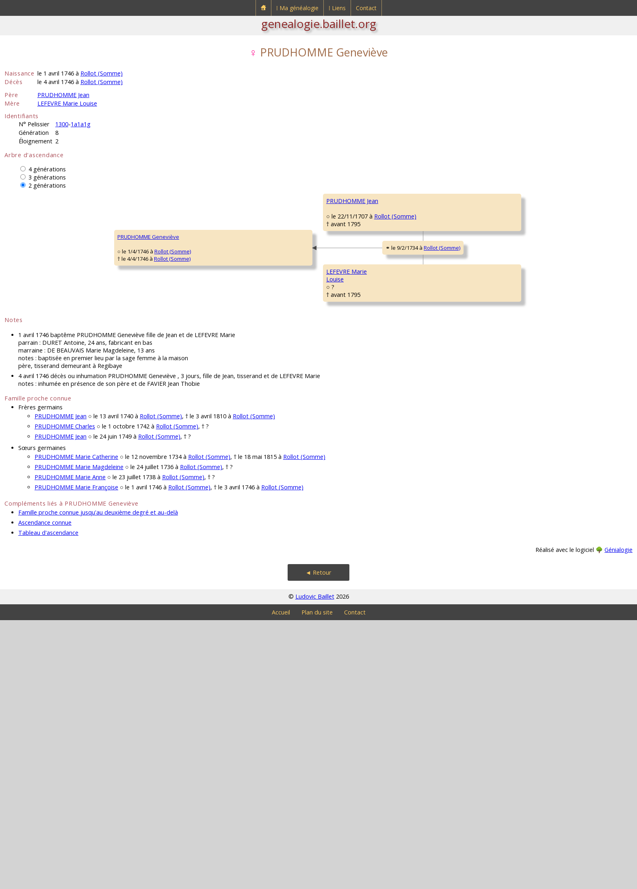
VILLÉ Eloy (496, 493)
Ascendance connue (45, 791)
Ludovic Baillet (314, 865)
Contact (366, 8)
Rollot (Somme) (101, 73)
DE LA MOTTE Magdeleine (516, 541)
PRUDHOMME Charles (353, 225)
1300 (61, 124)
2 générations (47, 185)
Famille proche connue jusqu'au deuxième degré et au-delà (98, 781)
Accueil (281, 881)
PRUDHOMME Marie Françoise (76, 756)
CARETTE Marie (344, 322)
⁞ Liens (337, 8)
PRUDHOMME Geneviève (41, 371)
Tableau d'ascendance (48, 801)
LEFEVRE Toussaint (349, 420)
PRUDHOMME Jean (63, 95)
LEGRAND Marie (504, 444)
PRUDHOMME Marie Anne (70, 746)
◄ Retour (319, 841)
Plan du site (317, 881)
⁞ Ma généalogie (297, 8)
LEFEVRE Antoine (505, 395)
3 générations (47, 177)
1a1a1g (81, 124)
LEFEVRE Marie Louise (67, 103)
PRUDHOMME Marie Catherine (76, 725)
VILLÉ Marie (340, 517)
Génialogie (618, 818)
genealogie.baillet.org (318, 23)
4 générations (47, 169)
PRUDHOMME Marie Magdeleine (79, 736)
